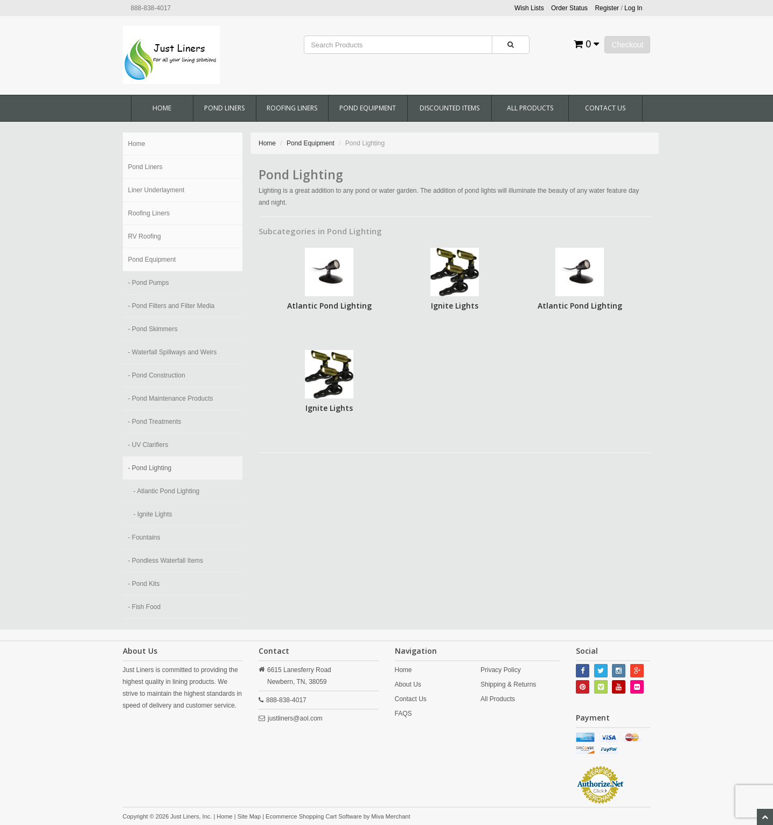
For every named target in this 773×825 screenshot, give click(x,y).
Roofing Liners (292, 108)
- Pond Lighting (150, 468)
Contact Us (605, 108)
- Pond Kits (144, 584)
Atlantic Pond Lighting (329, 305)
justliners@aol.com (295, 718)
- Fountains (144, 537)
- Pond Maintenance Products (170, 398)
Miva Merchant (390, 816)
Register (607, 8)
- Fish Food (144, 607)
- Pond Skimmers (153, 329)
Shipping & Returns (508, 684)
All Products (530, 108)
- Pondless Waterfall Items (166, 560)
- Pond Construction (156, 375)
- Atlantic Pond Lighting (167, 491)
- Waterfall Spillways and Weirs (172, 352)
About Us (408, 684)
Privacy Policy (500, 670)
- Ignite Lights (153, 514)
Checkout (627, 44)
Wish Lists (529, 8)
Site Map (249, 816)
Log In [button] (633, 8)
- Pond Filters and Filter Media (171, 306)
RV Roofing (144, 236)
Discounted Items (449, 108)
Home (161, 108)
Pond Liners (224, 108)
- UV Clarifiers (148, 445)
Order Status (569, 8)
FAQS (403, 713)
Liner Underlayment (156, 190)
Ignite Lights (454, 305)
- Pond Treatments (155, 421)
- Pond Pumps (148, 282)
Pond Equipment (367, 108)
